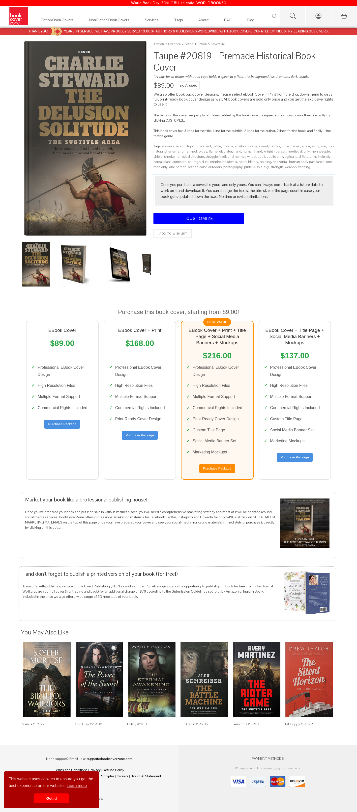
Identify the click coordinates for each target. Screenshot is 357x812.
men (296, 146)
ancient (205, 146)
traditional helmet (232, 156)
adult (261, 156)
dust (205, 161)
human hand (252, 151)
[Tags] (178, 17)
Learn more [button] (77, 786)
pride (248, 167)
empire (215, 161)
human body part (302, 161)
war (323, 146)
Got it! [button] (51, 798)
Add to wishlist (172, 233)
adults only (275, 156)
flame (213, 151)
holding (265, 161)
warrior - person (173, 146)
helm (243, 161)
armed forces (197, 151)
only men (310, 151)
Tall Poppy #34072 (299, 724)
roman (287, 146)
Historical (174, 44)
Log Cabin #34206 (194, 724)
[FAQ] (227, 17)
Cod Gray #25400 (88, 724)
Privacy (95, 770)
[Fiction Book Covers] (57, 17)
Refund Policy (113, 770)
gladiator (225, 151)
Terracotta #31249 (245, 724)
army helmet (319, 156)
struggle (212, 156)
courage (194, 161)
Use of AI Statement (146, 776)
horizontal (280, 161)
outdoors (215, 167)
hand (237, 151)
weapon (291, 167)
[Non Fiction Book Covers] (109, 17)
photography (233, 167)
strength (276, 167)
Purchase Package (62, 424)
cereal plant (162, 161)
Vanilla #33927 (33, 724)
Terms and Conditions (71, 770)
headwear (229, 161)
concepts (179, 161)
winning (304, 167)
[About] (203, 17)
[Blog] (250, 17)
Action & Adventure (211, 44)
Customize (198, 218)
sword (263, 146)
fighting (193, 146)
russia (257, 167)
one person (177, 167)
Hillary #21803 (138, 724)
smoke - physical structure (184, 156)
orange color (197, 167)
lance (320, 161)
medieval (295, 151)
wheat (251, 156)
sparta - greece (246, 146)
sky (266, 167)
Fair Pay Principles (101, 776)
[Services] (151, 17)
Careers (122, 776)
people (324, 151)
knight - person (275, 151)
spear (306, 146)
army (315, 146)
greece (228, 146)
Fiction (159, 44)
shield (158, 156)
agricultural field (296, 156)
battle (217, 146)
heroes (274, 146)
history (253, 161)
